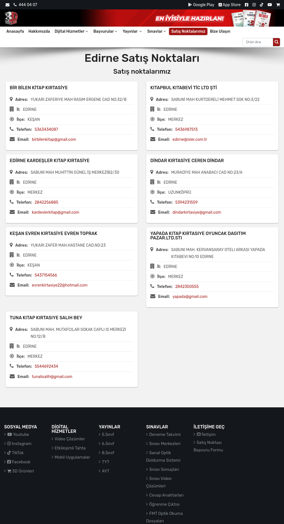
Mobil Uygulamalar (72, 457)
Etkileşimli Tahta (70, 448)
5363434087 (46, 129)
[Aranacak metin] (257, 42)
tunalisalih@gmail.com (52, 376)
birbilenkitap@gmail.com (54, 139)
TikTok (15, 452)
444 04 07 (25, 4)
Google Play (201, 4)
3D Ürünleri (20, 471)
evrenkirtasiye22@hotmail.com (59, 285)
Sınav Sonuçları (164, 469)
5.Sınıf (108, 434)
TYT (105, 461)
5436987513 (186, 129)
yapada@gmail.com (190, 296)
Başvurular (105, 31)
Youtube (18, 434)
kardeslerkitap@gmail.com (55, 212)
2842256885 (46, 202)
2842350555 (187, 286)
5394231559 (186, 202)
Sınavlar (157, 31)
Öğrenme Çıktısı (164, 504)
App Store (230, 4)
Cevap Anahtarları (166, 495)
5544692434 (46, 366)
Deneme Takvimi (165, 434)
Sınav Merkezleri (165, 443)
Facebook (19, 461)
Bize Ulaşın (220, 31)
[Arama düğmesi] (276, 42)
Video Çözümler (70, 438)
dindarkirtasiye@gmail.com (197, 212)
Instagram (19, 443)
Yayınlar (133, 31)
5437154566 (46, 275)
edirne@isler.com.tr (190, 139)
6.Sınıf (108, 443)
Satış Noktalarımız (188, 31)
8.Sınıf (108, 452)
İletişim (206, 434)
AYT (105, 471)
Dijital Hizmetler (72, 31)
